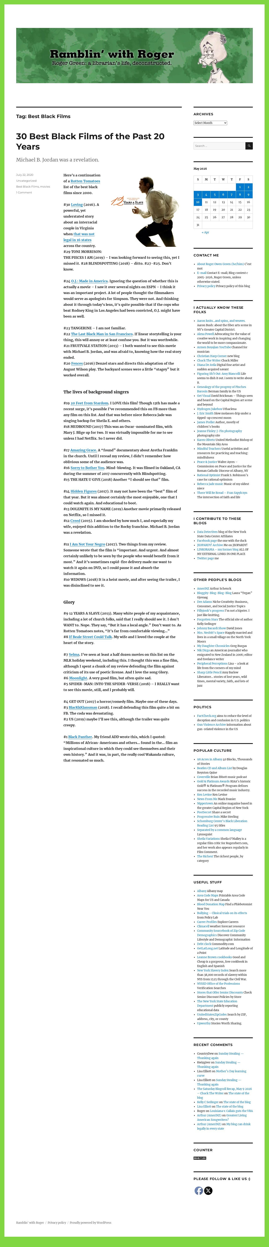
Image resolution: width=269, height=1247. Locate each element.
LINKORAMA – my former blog (218, 549)
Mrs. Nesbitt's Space (210, 633)
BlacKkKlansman (83, 707)
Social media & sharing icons (111, 1244)
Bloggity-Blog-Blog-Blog (214, 593)
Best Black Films (27, 186)
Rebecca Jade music (210, 484)
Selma (74, 654)
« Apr (205, 232)
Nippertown (205, 803)
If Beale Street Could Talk (90, 637)
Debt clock (204, 944)
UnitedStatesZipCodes (212, 1014)
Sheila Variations (208, 839)
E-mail (201, 273)
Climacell (203, 926)
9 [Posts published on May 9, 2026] (248, 194)
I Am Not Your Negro (87, 544)
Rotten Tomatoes (85, 181)
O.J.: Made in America (89, 281)
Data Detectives (207, 532)
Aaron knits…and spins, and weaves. (221, 321)
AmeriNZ (203, 588)
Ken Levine (204, 794)
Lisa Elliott (204, 1106)
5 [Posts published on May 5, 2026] (215, 194)
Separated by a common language (219, 830)
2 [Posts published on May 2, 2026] (248, 187)
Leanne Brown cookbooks (214, 957)
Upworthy (204, 1023)
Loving (77, 204)
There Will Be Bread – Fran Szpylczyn (222, 493)
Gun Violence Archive (211, 725)
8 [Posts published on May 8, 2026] (240, 194)
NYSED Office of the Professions (218, 984)
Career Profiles (207, 922)
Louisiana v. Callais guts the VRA (231, 1111)
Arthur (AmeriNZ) (209, 1115)
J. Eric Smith (205, 413)
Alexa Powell (205, 334)
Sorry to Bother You (87, 468)
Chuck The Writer (209, 360)
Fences (77, 363)
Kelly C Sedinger (208, 1102)
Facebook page (207, 541)
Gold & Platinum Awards (213, 781)
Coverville (203, 777)
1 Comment (24, 192)
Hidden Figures (84, 491)
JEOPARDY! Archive (210, 545)
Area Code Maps (207, 895)
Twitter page (205, 558)
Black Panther (80, 737)
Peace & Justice (207, 462)
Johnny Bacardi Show (211, 628)
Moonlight (78, 678)
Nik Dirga (203, 650)
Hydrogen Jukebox (209, 409)
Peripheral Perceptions (212, 663)
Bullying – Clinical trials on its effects (222, 913)
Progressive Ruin (208, 817)
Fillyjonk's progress (210, 610)
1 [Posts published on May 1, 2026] (240, 187)
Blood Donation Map (211, 904)
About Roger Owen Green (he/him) (220, 264)
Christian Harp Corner (212, 356)
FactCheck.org (206, 716)
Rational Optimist (208, 475)
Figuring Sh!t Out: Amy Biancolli (218, 374)
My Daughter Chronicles (213, 646)
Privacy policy (206, 286)
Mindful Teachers (209, 449)
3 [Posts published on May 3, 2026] (198, 194)
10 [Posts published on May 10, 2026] (197, 202)
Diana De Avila (206, 365)
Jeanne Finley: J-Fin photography (219, 431)
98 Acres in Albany (209, 759)
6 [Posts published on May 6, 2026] (223, 194)
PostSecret (204, 812)
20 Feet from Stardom (89, 403)
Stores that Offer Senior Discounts (220, 992)
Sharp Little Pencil (209, 672)
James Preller (206, 422)
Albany (201, 891)
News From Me (207, 799)
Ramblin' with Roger (30, 1223)
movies (45, 186)
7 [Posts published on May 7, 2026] (231, 194)
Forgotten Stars (207, 619)
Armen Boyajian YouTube (214, 347)
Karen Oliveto (206, 440)
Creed (75, 521)
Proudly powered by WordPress (90, 1223)
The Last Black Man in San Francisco (102, 334)
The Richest (205, 856)
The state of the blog (237, 1102)
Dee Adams (204, 602)
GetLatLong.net (207, 948)
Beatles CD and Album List (214, 768)
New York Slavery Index (213, 970)
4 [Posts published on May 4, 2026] (206, 194)
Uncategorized (26, 180)
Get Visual (204, 396)
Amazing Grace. (83, 450)
